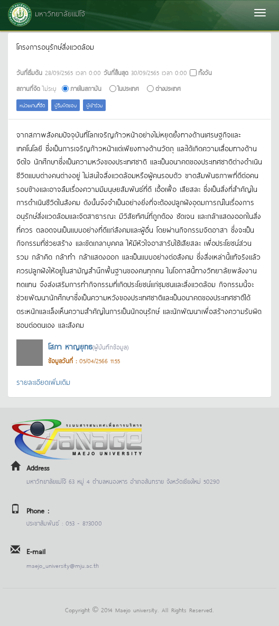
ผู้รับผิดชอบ (65, 105)
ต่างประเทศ (168, 88)
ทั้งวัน (205, 72)
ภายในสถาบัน (85, 88)
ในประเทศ (128, 88)
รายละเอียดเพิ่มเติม (43, 381)
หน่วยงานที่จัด (32, 105)
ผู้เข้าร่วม (94, 105)
